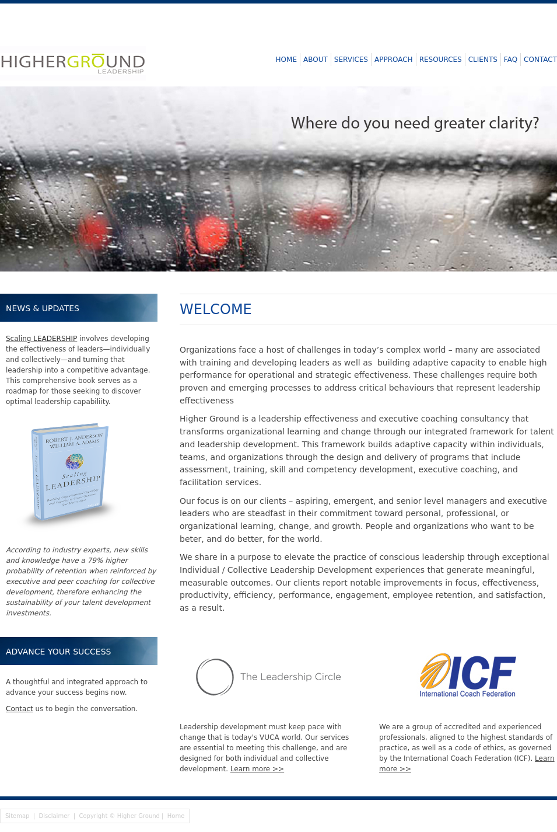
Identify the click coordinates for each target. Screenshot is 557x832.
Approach (393, 59)
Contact (540, 59)
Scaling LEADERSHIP (41, 339)
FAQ (510, 59)
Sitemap (17, 816)
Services (351, 59)
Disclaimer (54, 816)
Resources (440, 59)
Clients (483, 59)
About (315, 59)
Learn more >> (257, 769)
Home (286, 59)
